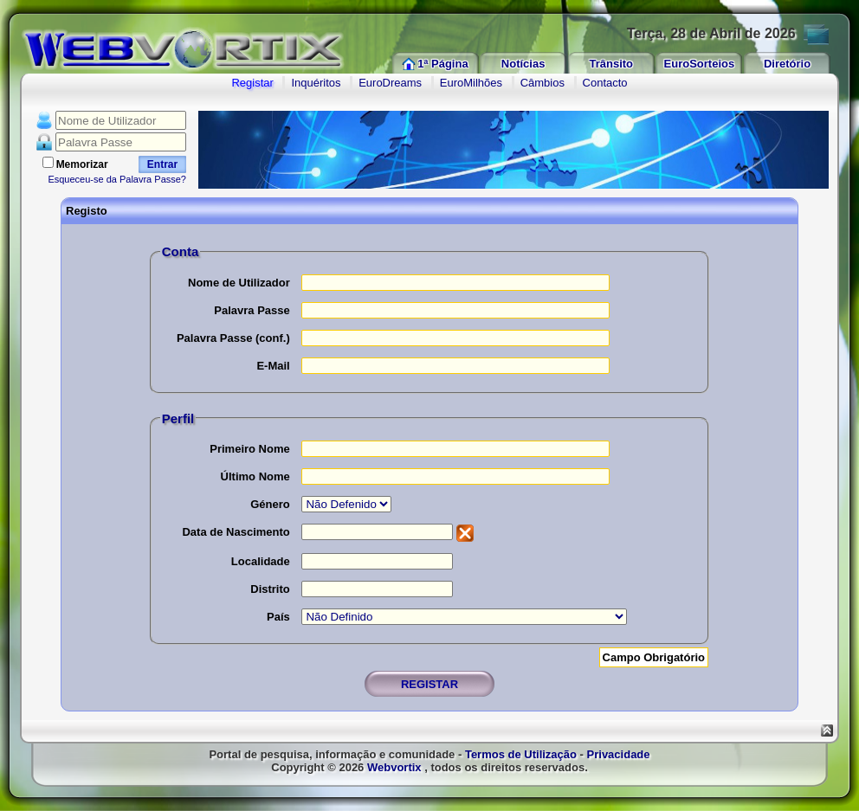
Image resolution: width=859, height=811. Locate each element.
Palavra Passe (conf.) (233, 337)
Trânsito (611, 63)
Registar (252, 82)
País (278, 616)
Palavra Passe (251, 310)
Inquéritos (315, 82)
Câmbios (542, 82)
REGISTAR (429, 684)
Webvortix (394, 767)
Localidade (260, 561)
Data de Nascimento (235, 531)
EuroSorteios (699, 63)
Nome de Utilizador (239, 282)
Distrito (270, 589)
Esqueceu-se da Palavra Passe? (117, 179)
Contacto (605, 82)
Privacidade (618, 754)
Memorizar (82, 164)
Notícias (523, 63)
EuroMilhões (471, 82)
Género (270, 504)
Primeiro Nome (249, 448)
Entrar (162, 164)
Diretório (787, 63)
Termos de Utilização (521, 754)
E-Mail (272, 365)
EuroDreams (390, 82)
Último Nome (255, 476)
